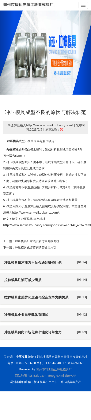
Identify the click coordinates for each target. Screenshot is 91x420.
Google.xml (56, 376)
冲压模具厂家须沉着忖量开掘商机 (37, 241)
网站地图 (21, 376)
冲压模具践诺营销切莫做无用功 (35, 247)
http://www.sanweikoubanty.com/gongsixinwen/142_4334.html (47, 225)
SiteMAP (70, 376)
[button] (7, 53)
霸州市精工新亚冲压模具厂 (54, 369)
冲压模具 (12, 141)
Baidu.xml (40, 376)
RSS (30, 376)
